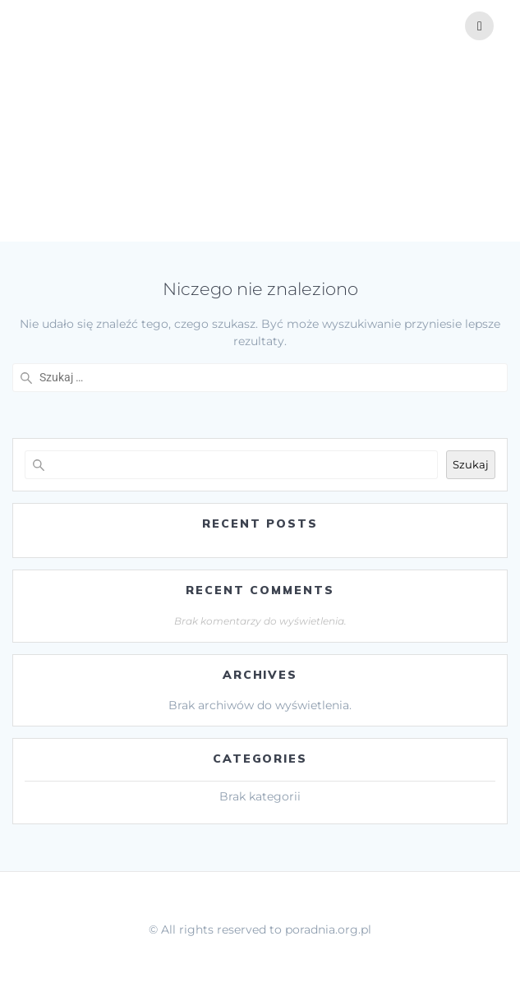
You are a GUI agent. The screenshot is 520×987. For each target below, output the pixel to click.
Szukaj (471, 464)
